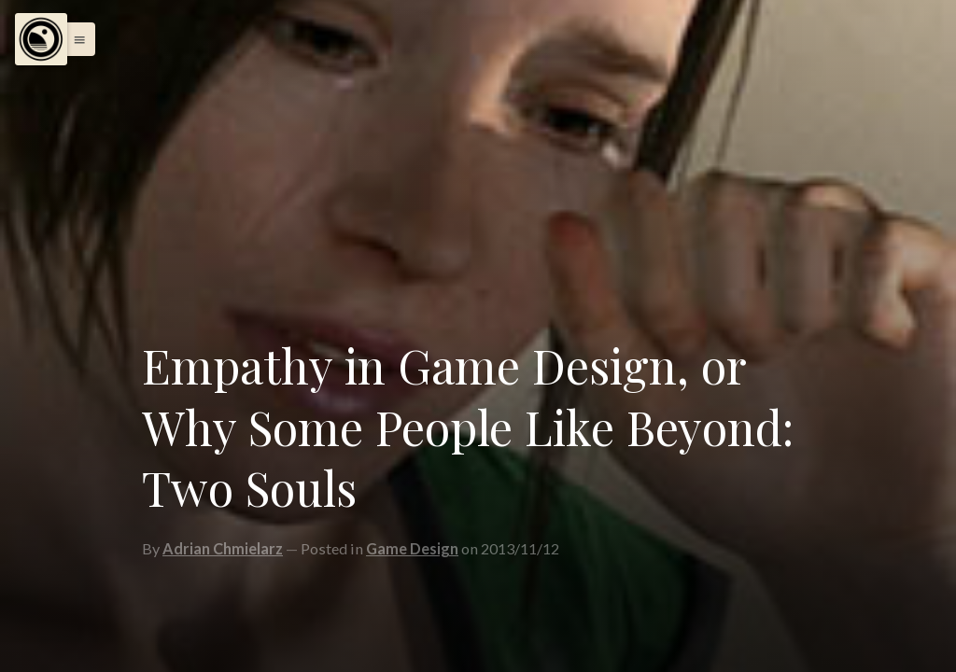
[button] (74, 39)
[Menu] (41, 39)
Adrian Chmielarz (222, 548)
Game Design (412, 548)
